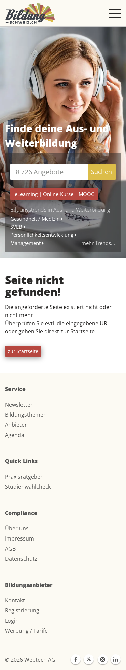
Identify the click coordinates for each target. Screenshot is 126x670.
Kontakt (15, 600)
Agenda (14, 435)
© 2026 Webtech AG (30, 659)
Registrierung (22, 610)
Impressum (19, 538)
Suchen (101, 172)
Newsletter (19, 404)
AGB (10, 548)
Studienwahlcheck (28, 486)
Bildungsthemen (26, 414)
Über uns (17, 528)
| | (54, 194)
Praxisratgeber (24, 476)
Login (12, 620)
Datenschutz (21, 558)
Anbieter (16, 425)
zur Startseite (23, 351)
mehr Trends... (98, 242)
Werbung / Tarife (26, 630)
